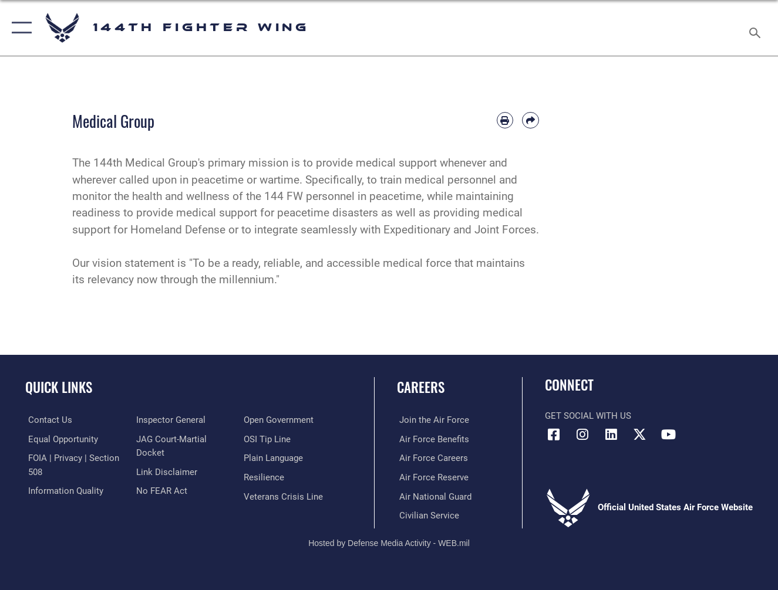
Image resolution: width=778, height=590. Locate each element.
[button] (19, 28)
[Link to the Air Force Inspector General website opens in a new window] (169, 420)
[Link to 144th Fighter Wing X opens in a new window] (640, 434)
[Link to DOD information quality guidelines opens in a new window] (62, 490)
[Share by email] (530, 120)
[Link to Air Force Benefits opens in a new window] (432, 438)
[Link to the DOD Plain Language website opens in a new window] (274, 458)
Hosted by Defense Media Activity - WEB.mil (389, 541)
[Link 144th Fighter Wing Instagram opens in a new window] (582, 434)
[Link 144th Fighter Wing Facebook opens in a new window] (554, 434)
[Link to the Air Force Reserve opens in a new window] (431, 477)
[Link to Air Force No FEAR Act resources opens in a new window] (160, 490)
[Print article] (505, 120)
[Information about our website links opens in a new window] (165, 471)
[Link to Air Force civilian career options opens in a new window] (427, 514)
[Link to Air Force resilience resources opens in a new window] (265, 477)
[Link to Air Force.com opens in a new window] (432, 420)
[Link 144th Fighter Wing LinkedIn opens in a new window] (611, 434)
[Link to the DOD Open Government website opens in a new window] (280, 420)
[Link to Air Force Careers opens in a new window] (431, 458)
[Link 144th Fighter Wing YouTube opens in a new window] (669, 434)
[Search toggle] (757, 28)
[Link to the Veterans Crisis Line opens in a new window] (284, 495)
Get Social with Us (588, 416)
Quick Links (58, 387)
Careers (420, 387)
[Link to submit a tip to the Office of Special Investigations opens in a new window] (268, 438)
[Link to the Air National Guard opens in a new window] (433, 495)
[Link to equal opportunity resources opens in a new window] (60, 438)
